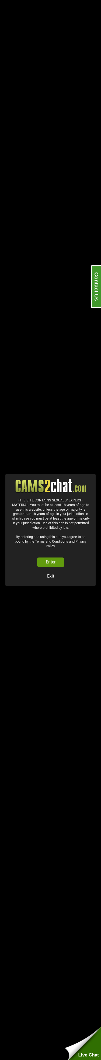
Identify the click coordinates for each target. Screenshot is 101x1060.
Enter (50, 562)
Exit (50, 576)
